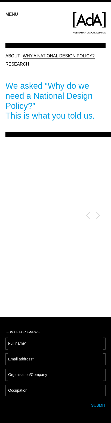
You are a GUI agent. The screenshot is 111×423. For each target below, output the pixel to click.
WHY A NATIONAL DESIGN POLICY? (59, 56)
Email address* (21, 357)
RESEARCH (17, 64)
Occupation (17, 388)
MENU (11, 14)
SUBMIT (98, 403)
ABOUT (12, 56)
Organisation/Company (27, 372)
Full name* (17, 341)
